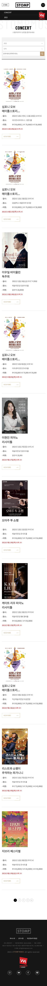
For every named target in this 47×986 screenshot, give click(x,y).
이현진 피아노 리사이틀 (10, 439)
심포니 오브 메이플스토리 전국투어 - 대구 (10, 109)
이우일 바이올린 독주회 (11, 274)
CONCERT (8, 13)
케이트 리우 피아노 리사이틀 (13, 605)
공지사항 (21, 938)
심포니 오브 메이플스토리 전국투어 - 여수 (10, 191)
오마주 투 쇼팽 (10, 520)
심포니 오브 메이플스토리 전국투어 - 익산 (10, 688)
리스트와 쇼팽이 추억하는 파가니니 (12, 770)
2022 (6, 17)
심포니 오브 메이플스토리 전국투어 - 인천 (10, 357)
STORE (5, 5)
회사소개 (12, 938)
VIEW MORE (7, 136)
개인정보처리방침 (32, 938)
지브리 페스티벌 (11, 851)
